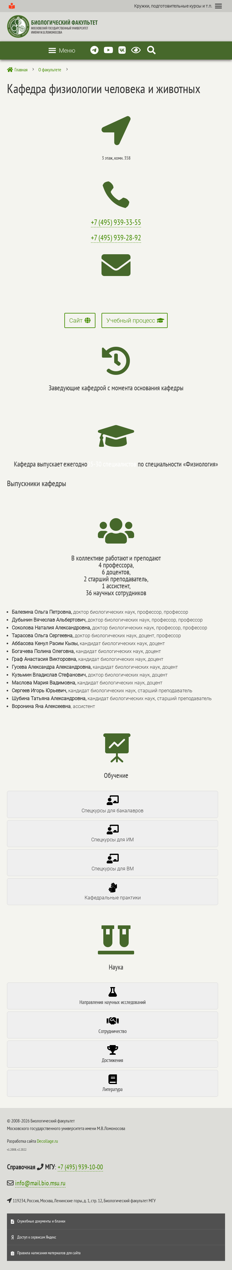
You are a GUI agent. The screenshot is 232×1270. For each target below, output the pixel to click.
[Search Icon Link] (151, 50)
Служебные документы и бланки (41, 1221)
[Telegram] (94, 50)
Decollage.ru (47, 1141)
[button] (173, 6)
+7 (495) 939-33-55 (116, 222)
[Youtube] (108, 50)
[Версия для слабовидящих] (137, 50)
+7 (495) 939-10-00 (80, 1167)
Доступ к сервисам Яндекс (36, 1237)
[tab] (112, 804)
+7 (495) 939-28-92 (116, 237)
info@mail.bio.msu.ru (40, 1183)
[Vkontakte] (122, 50)
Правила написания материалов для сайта (49, 1252)
